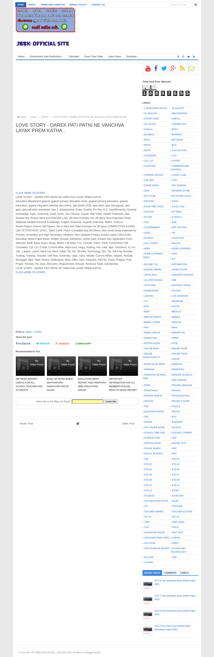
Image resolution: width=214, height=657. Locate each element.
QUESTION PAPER (154, 411)
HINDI (147, 248)
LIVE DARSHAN (180, 296)
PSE (146, 406)
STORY (38, 331)
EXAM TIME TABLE (154, 206)
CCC (174, 155)
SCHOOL (176, 427)
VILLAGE (148, 557)
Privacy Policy (78, 5)
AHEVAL (176, 118)
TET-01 (147, 517)
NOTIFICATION (152, 343)
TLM (146, 527)
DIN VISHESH (179, 185)
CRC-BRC (149, 180)
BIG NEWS (177, 139)
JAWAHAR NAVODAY (183, 275)
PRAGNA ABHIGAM (182, 385)
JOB (174, 280)
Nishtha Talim (151, 338)
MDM (147, 311)
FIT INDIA (177, 211)
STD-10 (148, 485)
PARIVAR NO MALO (182, 375)
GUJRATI (148, 238)
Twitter (43, 343)
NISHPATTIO (178, 332)
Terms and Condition (53, 5)
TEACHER (177, 506)
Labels (184, 573)
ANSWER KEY (179, 124)
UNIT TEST (177, 532)
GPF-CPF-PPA (179, 227)
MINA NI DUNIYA (152, 317)
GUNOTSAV (178, 238)
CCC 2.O (148, 161)
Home (21, 5)
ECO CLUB (150, 196)
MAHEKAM (177, 301)
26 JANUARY (151, 113)
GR (173, 233)
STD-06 (148, 474)
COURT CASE (179, 175)
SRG (174, 453)
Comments (170, 573)
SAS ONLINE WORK (154, 427)
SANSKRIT (177, 422)
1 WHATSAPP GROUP (155, 108)
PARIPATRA (178, 369)
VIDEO (175, 543)
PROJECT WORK (181, 401)
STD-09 (176, 480)
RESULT (176, 411)
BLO (174, 145)
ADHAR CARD (151, 118)
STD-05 (176, 469)
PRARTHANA (151, 390)
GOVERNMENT (152, 227)
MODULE (176, 322)
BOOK (147, 150)
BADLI (175, 129)
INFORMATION (179, 264)
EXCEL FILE (178, 206)
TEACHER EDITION (182, 511)
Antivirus (148, 129)
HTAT (174, 253)
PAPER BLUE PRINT (154, 364)
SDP (174, 438)
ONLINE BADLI (152, 348)
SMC (174, 448)
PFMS (147, 385)
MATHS (176, 306)
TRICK (175, 527)
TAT (146, 506)
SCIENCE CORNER (182, 432)
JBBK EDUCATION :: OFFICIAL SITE (54, 652)
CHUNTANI (150, 166)
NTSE (175, 343)
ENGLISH (149, 201)
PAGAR (176, 359)
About (32, 5)
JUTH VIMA (150, 285)
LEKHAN (148, 296)
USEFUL (176, 537)
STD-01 (176, 459)
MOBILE (176, 317)
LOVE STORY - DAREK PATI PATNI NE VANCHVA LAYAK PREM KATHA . (89, 117)
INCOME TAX (151, 264)
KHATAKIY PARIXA (181, 285)
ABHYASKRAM (179, 113)
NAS (146, 327)
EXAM (175, 201)
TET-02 (175, 517)
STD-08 (148, 480)
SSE (146, 459)
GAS (146, 222)
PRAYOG (148, 401)
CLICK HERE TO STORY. (31, 192)
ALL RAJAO (150, 124)
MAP (146, 306)
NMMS (175, 338)
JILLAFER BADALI (153, 280)
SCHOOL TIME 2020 (154, 432)
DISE (146, 190)
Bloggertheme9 (93, 652)
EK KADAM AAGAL (181, 196)
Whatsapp (83, 343)
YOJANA (148, 562)
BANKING (177, 134)
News (29, 331)
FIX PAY (148, 217)
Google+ (63, 343)
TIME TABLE (178, 522)
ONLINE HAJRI (179, 348)
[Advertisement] (77, 88)
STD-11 (176, 485)
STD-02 (148, 464)
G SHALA (177, 217)
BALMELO (149, 134)
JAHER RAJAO (179, 269)
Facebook (23, 343)
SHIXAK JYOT (179, 443)
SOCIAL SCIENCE (153, 453)
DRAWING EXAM (181, 190)
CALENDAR (150, 155)
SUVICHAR (177, 495)
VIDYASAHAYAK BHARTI (157, 548)
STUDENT (149, 495)
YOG (174, 557)
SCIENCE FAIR (152, 438)
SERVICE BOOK (152, 443)
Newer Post (26, 423)
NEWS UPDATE (152, 332)
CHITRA (176, 161)
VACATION (149, 543)
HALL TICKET (151, 243)
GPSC (147, 233)
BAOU (147, 139)
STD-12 (148, 490)
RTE (146, 417)
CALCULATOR (179, 150)
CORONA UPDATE (153, 175)
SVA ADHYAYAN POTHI (156, 501)
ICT (173, 259)
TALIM (175, 501)
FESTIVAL (149, 211)
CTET (175, 180)
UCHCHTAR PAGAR (154, 532)
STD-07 (176, 474)
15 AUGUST (178, 108)
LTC (146, 301)
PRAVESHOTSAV (181, 395)
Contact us (98, 5)
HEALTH (176, 243)
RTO (174, 417)
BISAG (147, 145)
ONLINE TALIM (179, 353)
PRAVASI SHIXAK (153, 395)
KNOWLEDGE (151, 290)
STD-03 (176, 464)
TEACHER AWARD (154, 511)
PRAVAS (176, 390)
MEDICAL (177, 311)
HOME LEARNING (181, 248)
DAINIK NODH (151, 185)
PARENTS (177, 364)
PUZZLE (176, 406)
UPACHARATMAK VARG (156, 537)
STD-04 (148, 469)
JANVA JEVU (150, 275)
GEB (174, 222)
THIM (147, 522)
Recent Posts (152, 573)
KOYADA (176, 290)
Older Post (128, 423)
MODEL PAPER (152, 322)
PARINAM (149, 369)
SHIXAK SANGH (152, 448)
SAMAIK (148, 422)
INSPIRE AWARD (153, 269)
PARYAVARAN (179, 380)
